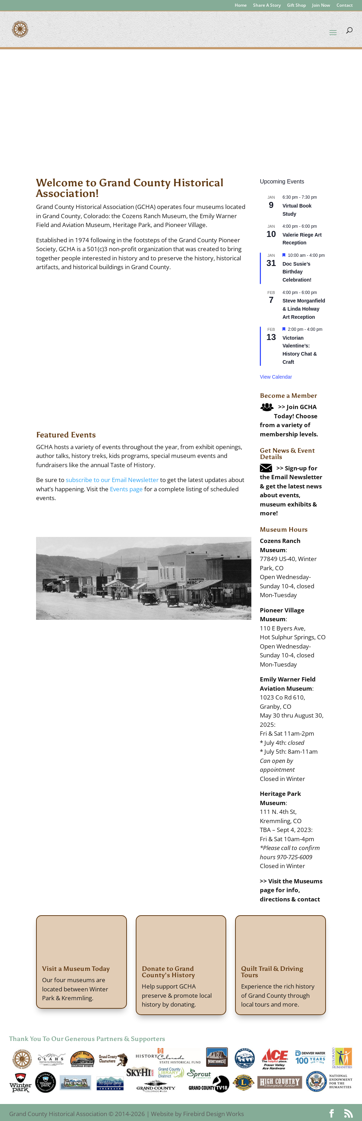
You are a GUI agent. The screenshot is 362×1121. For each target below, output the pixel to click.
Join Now (321, 5)
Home (241, 5)
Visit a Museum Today (76, 969)
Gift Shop (296, 5)
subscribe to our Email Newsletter (112, 480)
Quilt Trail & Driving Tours (272, 972)
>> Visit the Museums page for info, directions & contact (291, 890)
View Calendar (276, 377)
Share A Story (267, 5)
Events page (126, 489)
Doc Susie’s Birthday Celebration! (296, 272)
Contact (345, 5)
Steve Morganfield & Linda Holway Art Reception (303, 308)
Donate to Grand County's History (168, 972)
